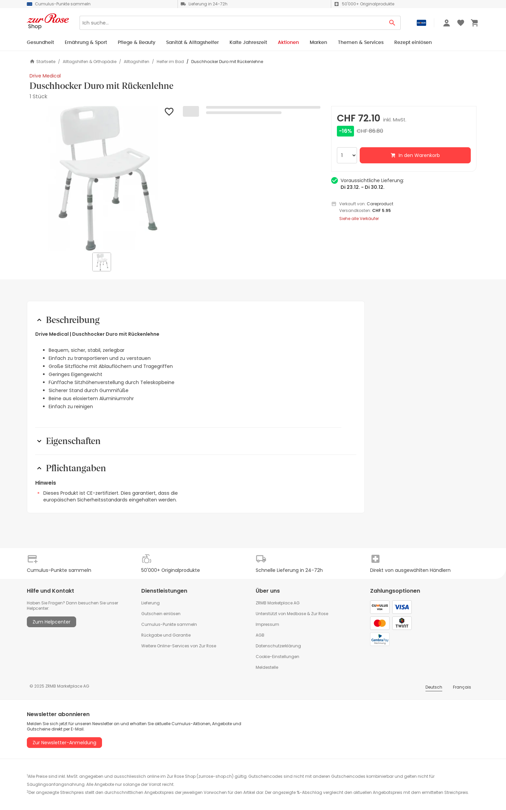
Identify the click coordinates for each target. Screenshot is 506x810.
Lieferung (150, 603)
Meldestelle (267, 667)
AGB (260, 635)
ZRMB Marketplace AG (278, 603)
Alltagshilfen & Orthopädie (89, 61)
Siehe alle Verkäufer (359, 218)
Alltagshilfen (136, 61)
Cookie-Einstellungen (277, 656)
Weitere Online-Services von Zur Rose (178, 646)
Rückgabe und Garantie (166, 635)
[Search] (232, 23)
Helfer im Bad (170, 61)
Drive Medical (45, 75)
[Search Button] (392, 23)
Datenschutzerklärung (278, 646)
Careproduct (380, 204)
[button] (102, 178)
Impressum (267, 624)
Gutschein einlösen (161, 613)
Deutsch (433, 687)
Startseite (42, 61)
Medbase (296, 613)
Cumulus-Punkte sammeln (169, 624)
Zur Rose (319, 613)
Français (462, 687)
